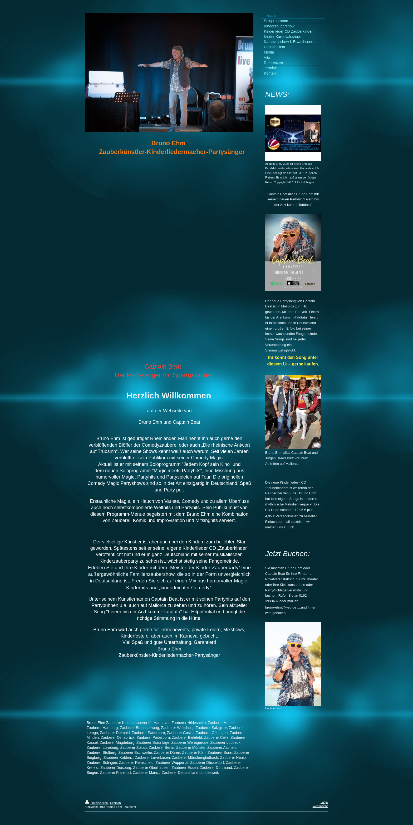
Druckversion (97, 802)
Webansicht (320, 806)
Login (324, 802)
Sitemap (115, 802)
